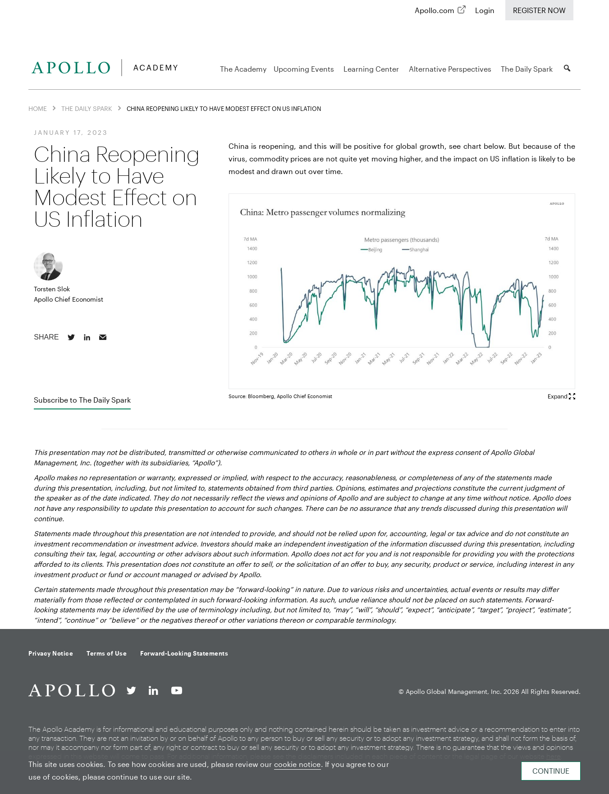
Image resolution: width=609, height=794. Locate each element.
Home (37, 108)
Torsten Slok (52, 289)
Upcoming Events (305, 69)
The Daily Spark (528, 69)
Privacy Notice (50, 653)
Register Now (539, 10)
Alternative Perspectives (451, 69)
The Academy (243, 68)
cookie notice (297, 764)
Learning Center (372, 69)
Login (485, 10)
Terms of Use (107, 653)
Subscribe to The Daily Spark (82, 399)
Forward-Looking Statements (184, 653)
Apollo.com (434, 10)
